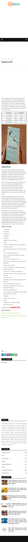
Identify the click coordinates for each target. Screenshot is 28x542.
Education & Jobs (14, 452)
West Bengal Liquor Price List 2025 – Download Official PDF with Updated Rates (17, 497)
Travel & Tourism (14, 473)
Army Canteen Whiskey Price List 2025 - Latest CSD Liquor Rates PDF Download (17, 505)
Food (14, 455)
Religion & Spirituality (14, 464)
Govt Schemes (14, 458)
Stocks (14, 467)
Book (6, 59)
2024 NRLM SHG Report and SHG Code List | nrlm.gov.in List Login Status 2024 (17, 529)
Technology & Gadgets (14, 470)
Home (2, 59)
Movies (14, 461)
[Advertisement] (14, 22)
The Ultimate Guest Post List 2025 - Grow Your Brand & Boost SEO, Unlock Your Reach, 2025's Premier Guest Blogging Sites (17, 521)
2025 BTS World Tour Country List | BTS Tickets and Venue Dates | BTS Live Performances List (17, 490)
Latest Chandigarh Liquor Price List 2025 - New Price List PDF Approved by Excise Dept (17, 482)
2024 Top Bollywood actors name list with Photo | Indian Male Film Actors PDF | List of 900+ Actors (17, 513)
